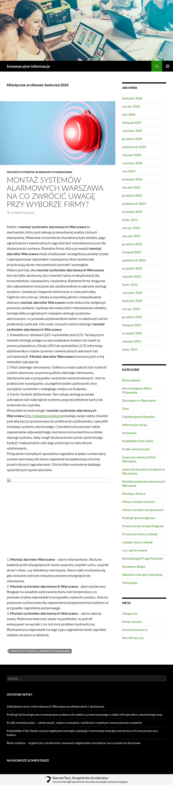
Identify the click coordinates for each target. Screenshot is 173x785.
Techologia (129, 583)
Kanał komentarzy (135, 630)
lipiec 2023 (130, 220)
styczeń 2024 (131, 187)
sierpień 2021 (131, 341)
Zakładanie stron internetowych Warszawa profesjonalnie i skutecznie (55, 706)
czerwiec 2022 (132, 293)
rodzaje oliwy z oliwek (137, 542)
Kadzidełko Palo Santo (137, 441)
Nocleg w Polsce (133, 493)
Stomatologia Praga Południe (142, 558)
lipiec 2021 (130, 349)
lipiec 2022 (130, 284)
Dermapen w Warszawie (139, 400)
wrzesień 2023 (132, 212)
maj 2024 (128, 171)
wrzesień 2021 (132, 333)
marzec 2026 (131, 106)
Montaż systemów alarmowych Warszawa (39, 172)
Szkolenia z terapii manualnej (142, 574)
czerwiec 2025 (132, 131)
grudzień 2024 (132, 139)
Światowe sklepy (133, 566)
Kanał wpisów (132, 621)
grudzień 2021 (132, 317)
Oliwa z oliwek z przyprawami (143, 510)
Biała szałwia (131, 380)
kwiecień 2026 (132, 98)
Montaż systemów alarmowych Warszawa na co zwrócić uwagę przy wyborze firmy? (55, 192)
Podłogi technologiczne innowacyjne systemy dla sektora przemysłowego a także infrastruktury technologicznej (84, 714)
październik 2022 (134, 260)
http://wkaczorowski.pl (42, 416)
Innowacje (129, 433)
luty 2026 (128, 114)
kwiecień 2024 (132, 179)
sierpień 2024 (131, 155)
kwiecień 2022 (132, 301)
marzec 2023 (131, 228)
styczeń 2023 (131, 236)
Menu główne (167, 66)
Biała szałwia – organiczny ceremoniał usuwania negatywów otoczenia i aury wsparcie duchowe (73, 743)
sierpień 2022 (131, 276)
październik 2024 (134, 147)
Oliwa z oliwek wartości (138, 502)
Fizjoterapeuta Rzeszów (138, 416)
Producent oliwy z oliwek (139, 534)
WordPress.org (132, 638)
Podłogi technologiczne (138, 518)
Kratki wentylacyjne (136, 449)
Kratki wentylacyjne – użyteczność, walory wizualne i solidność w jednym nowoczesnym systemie (74, 722)
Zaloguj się (129, 613)
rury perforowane (134, 550)
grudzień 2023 (132, 195)
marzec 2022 (131, 309)
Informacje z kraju (134, 425)
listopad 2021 (131, 325)
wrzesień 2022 (132, 268)
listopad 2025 (131, 122)
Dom (125, 408)
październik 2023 (134, 203)
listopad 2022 (131, 252)
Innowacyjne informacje (28, 66)
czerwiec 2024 (132, 163)
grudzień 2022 (132, 244)
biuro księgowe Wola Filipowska (136, 390)
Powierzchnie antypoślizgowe (143, 526)
